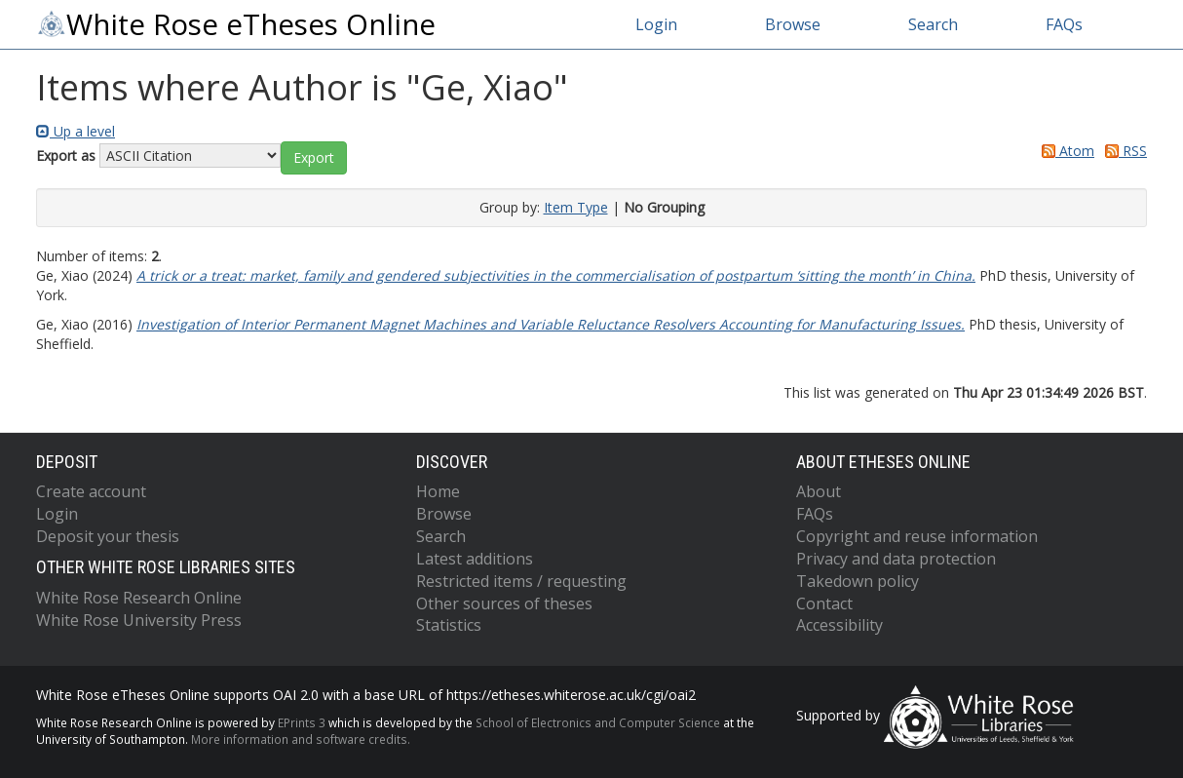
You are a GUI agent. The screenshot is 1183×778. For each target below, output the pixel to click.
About (818, 491)
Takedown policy (857, 581)
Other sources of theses (504, 603)
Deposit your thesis (107, 536)
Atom (1064, 150)
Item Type (576, 207)
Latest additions (474, 558)
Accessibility (839, 625)
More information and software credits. (300, 739)
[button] (314, 158)
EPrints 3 (301, 722)
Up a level (75, 131)
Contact (824, 603)
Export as (65, 155)
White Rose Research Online (139, 597)
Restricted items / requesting (521, 581)
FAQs (1064, 24)
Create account (91, 491)
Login (656, 24)
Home (438, 491)
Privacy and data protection (896, 558)
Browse (792, 24)
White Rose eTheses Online (236, 24)
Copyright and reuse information (917, 536)
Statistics (448, 625)
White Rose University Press (139, 620)
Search (933, 24)
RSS (1122, 150)
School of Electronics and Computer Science (598, 722)
